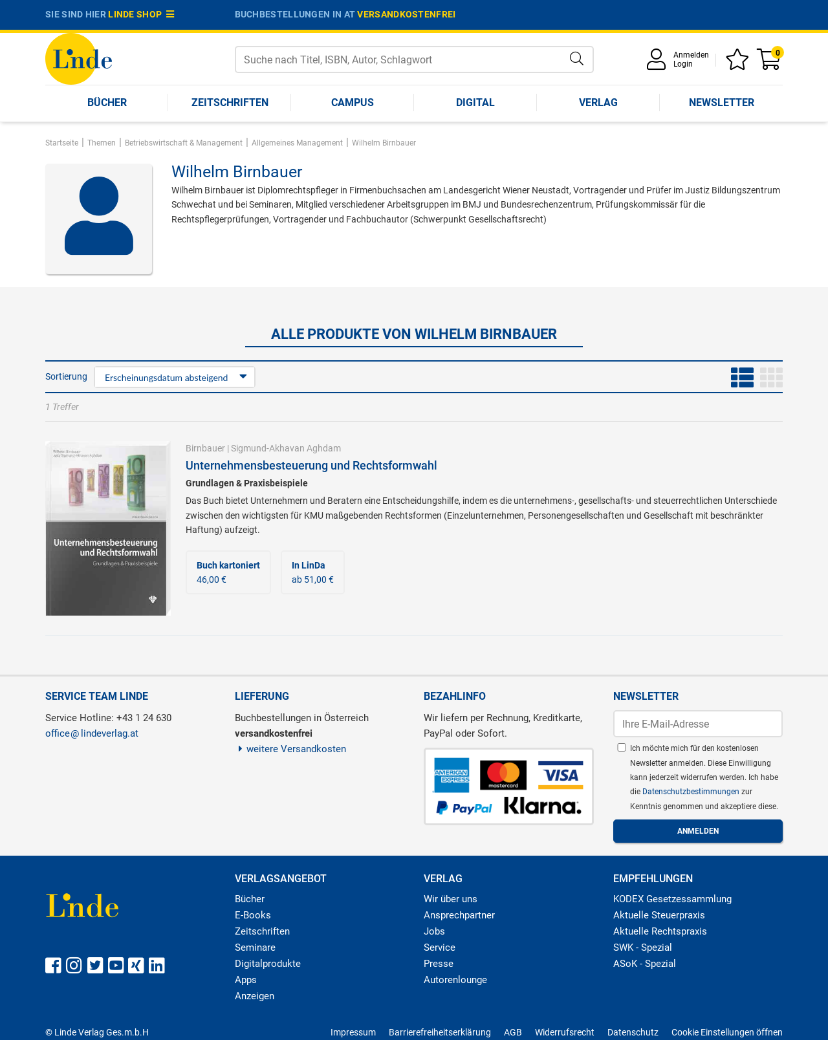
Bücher (107, 102)
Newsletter (721, 102)
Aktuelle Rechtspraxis (660, 931)
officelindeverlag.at (91, 733)
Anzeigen (254, 996)
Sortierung (66, 376)
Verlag (598, 102)
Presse (438, 964)
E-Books (253, 915)
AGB (513, 1032)
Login (683, 64)
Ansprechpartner (459, 915)
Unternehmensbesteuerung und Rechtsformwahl (311, 465)
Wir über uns (450, 899)
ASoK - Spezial (644, 964)
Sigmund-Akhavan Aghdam (286, 448)
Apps (246, 980)
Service (439, 947)
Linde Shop (141, 14)
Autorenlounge (455, 980)
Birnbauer (205, 448)
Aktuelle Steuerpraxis (659, 915)
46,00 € (228, 572)
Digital (475, 102)
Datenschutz (633, 1032)
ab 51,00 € (313, 572)
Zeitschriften (229, 102)
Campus (352, 102)
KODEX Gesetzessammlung (672, 899)
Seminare (255, 947)
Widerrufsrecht (564, 1032)
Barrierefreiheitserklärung (440, 1032)
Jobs (434, 931)
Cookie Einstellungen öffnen (727, 1032)
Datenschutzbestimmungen (691, 791)
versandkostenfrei (406, 14)
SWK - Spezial (642, 947)
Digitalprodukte (268, 964)
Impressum (353, 1032)
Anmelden (691, 55)
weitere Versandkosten (291, 749)
